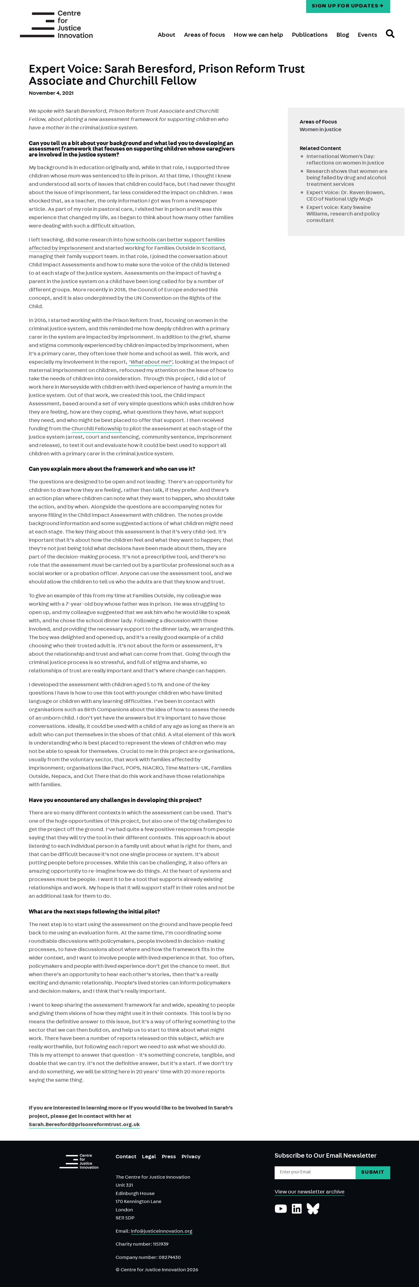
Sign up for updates (345, 6)
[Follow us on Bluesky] (313, 1212)
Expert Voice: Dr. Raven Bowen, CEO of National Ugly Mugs (345, 196)
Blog (342, 35)
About (166, 35)
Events (367, 35)
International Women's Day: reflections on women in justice (345, 160)
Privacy (191, 1157)
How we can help (258, 35)
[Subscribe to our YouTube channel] (281, 1212)
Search (386, 39)
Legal (149, 1157)
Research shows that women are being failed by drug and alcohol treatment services (346, 178)
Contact (126, 1157)
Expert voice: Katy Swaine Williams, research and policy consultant (343, 214)
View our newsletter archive (309, 1192)
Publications (310, 35)
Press (169, 1157)
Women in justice (320, 130)
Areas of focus (204, 35)
